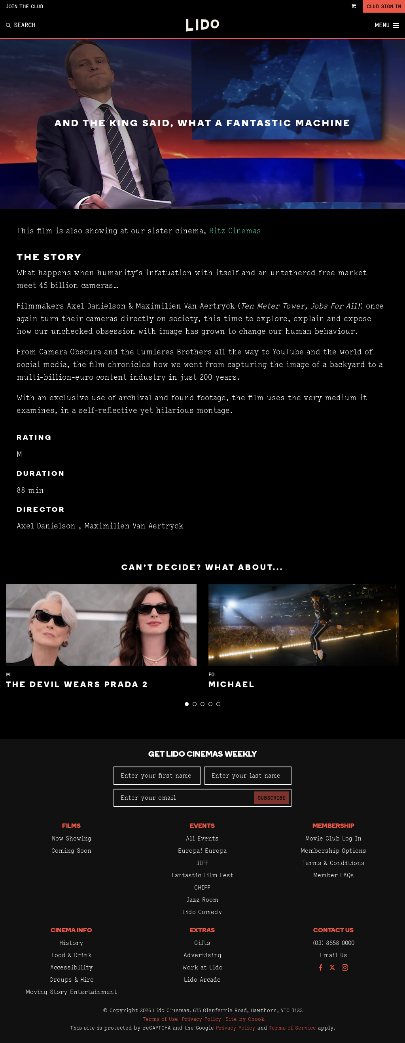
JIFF (202, 863)
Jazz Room (202, 899)
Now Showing (71, 838)
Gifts (202, 942)
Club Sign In (384, 6)
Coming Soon (71, 850)
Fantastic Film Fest (202, 875)
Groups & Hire (71, 979)
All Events (202, 838)
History (71, 942)
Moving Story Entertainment (71, 992)
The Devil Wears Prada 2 (77, 685)
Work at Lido (202, 967)
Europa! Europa (202, 850)
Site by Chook (245, 1019)
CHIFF (202, 887)
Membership (333, 826)
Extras (202, 931)
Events (202, 826)
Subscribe (271, 798)
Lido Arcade (202, 979)
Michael (231, 685)
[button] (187, 704)
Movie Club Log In (333, 838)
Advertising (202, 955)
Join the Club (24, 6)
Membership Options (333, 850)
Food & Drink (71, 955)
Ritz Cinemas (235, 230)
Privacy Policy (201, 1019)
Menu (387, 25)
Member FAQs (333, 875)
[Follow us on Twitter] (332, 968)
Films (71, 826)
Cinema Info (71, 931)
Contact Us (333, 931)
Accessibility (71, 967)
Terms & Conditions (333, 863)
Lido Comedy (202, 912)
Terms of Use (160, 1019)
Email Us (333, 955)
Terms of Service (292, 1027)
